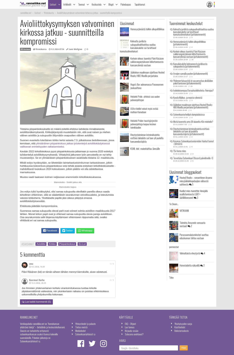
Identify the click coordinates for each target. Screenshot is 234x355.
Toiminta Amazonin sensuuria (192, 224)
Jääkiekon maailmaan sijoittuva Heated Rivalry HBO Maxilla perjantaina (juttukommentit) (192, 106)
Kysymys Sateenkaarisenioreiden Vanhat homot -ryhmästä (193, 142)
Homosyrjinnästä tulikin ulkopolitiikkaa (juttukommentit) (189, 43)
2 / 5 (112, 280)
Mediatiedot (80, 331)
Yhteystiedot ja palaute (85, 324)
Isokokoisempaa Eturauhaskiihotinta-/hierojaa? (193, 90)
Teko (171, 277)
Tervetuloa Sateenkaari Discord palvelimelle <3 (193, 158)
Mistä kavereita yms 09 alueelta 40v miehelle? (193, 121)
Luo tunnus (129, 327)
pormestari (174, 247)
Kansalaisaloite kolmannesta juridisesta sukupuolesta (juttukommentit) (190, 65)
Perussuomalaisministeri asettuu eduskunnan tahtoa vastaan (194, 236)
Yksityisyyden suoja (183, 324)
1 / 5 (112, 263)
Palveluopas (126, 4)
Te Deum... (173, 204)
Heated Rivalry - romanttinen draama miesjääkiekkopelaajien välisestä (196, 181)
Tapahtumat (139, 4)
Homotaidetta (192, 265)
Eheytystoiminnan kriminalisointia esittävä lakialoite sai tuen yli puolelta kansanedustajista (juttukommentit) (191, 131)
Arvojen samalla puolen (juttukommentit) (190, 73)
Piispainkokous (67, 244)
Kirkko (52, 244)
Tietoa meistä (81, 327)
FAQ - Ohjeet (130, 324)
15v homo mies (179, 151)
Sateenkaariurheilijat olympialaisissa (189, 114)
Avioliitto (41, 244)
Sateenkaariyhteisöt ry (85, 334)
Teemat (81, 4)
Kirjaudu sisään (131, 331)
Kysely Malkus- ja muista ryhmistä (187, 97)
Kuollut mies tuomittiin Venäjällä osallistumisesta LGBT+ (194, 194)
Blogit (111, 4)
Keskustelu (96, 4)
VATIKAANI (184, 210)
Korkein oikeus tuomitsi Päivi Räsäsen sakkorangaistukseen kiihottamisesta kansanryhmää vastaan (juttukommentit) (190, 54)
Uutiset (53, 4)
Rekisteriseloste (181, 331)
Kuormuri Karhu (36, 280)
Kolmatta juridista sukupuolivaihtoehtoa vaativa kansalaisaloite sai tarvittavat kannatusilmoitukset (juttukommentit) (193, 31)
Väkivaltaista (192, 253)
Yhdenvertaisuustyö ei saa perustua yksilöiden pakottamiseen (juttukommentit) (193, 82)
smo (31, 263)
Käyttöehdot (179, 327)
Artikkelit (67, 4)
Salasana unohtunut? (134, 334)
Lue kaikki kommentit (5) (36, 302)
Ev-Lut (82, 244)
